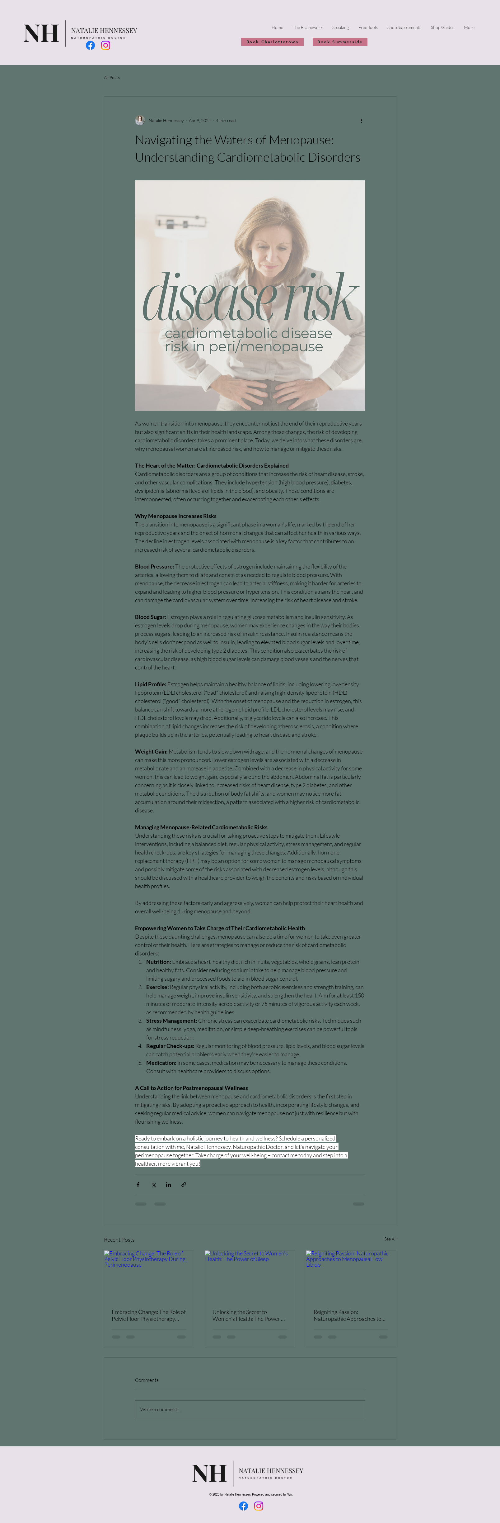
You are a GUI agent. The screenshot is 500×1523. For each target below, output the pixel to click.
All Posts (112, 77)
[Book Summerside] (340, 42)
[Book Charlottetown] (272, 42)
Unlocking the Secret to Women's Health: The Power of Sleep (249, 1315)
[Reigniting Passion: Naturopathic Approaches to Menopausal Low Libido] (351, 1275)
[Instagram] (106, 45)
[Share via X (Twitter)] (153, 1184)
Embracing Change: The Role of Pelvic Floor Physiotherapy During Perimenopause (149, 1315)
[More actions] (361, 120)
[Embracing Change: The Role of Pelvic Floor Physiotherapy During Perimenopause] (149, 1275)
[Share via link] (184, 1184)
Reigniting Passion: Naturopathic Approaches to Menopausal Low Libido (347, 1315)
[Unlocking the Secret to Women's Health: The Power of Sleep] (250, 1275)
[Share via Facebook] (138, 1184)
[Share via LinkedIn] (168, 1184)
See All (390, 1238)
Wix (290, 1494)
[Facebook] (90, 45)
